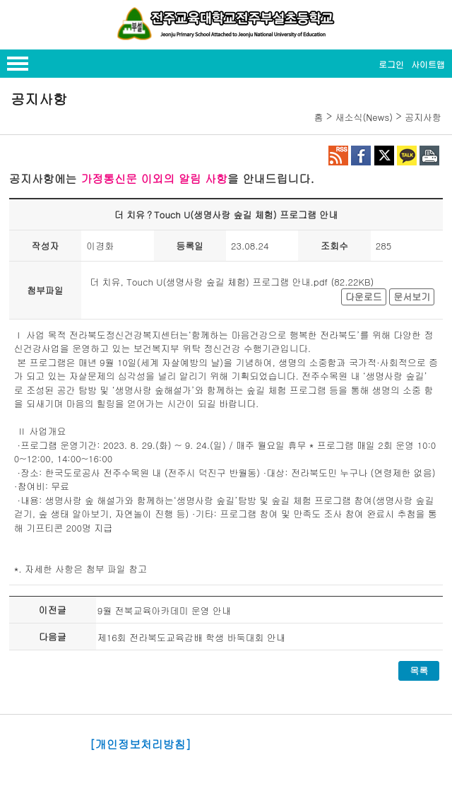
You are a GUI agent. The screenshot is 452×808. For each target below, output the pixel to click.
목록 (419, 670)
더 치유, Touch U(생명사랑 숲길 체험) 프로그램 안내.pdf (209, 281)
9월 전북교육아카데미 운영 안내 (164, 610)
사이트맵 (428, 64)
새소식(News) (364, 117)
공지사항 (423, 117)
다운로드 (363, 296)
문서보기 (411, 296)
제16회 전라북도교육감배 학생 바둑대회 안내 (191, 637)
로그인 (391, 64)
